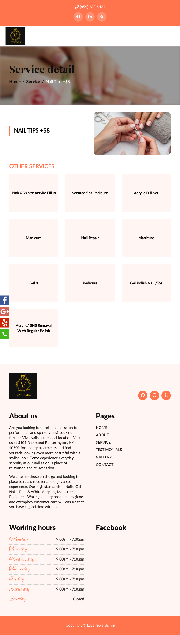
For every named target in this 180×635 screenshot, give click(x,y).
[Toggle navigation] (173, 36)
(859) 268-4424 (90, 7)
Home (15, 82)
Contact (104, 465)
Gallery (104, 457)
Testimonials (109, 450)
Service (33, 82)
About (102, 435)
